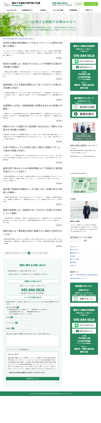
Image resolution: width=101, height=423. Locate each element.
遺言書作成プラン (27, 10)
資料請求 (79, 4)
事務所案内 (73, 10)
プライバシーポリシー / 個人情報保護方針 (17, 352)
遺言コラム (89, 10)
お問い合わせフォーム (86, 67)
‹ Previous (15, 253)
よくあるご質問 (58, 10)
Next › (41, 253)
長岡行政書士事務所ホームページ (78, 278)
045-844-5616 (32, 289)
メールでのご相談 (91, 4)
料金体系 (43, 10)
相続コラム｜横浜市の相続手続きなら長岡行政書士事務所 (84, 275)
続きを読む (59, 58)
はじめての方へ (12, 10)
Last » (45, 253)
